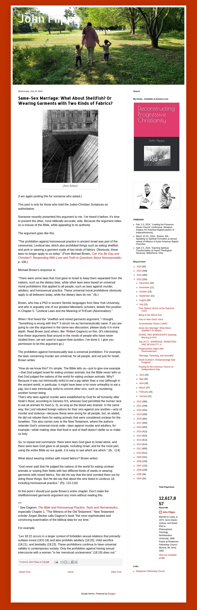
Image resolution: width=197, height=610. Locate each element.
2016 (139, 427)
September (145, 296)
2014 (139, 435)
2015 (139, 431)
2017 (139, 423)
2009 (139, 457)
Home (71, 572)
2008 (139, 461)
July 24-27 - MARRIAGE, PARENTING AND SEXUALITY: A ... (157, 343)
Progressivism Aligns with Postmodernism (151, 350)
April (141, 383)
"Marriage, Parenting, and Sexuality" (156, 355)
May (141, 379)
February (144, 392)
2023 (139, 279)
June (142, 375)
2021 (139, 405)
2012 (139, 444)
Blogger (111, 593)
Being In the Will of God (150, 315)
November (144, 287)
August (143, 300)
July (141, 304)
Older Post (116, 572)
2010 (139, 453)
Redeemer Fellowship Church (150, 571)
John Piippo (49, 18)
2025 (139, 271)
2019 (139, 414)
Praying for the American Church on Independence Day (156, 368)
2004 (139, 478)
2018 (139, 418)
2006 (139, 470)
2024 (139, 275)
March (142, 387)
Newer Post (24, 572)
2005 (139, 474)
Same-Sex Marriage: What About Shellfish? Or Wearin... (155, 329)
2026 (139, 266)
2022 (139, 401)
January (143, 396)
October (143, 291)
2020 (139, 410)
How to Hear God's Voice (151, 319)
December (144, 283)
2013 (139, 440)
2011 (139, 448)
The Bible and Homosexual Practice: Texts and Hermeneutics (78, 507)
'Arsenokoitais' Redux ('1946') (153, 323)
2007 (139, 465)
